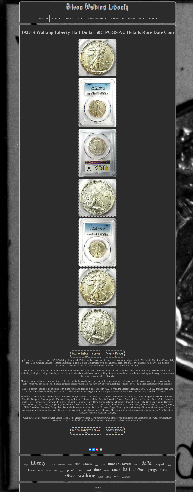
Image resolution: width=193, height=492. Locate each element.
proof (70, 470)
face (31, 470)
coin (116, 469)
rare (79, 470)
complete (61, 464)
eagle (26, 465)
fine (77, 464)
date (97, 470)
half (126, 469)
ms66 (106, 470)
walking (86, 475)
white (96, 465)
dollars (139, 469)
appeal (160, 464)
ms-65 (40, 470)
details (48, 471)
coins (87, 463)
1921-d (169, 465)
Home (97, 487)
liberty (38, 463)
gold (103, 464)
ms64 (136, 464)
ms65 (163, 470)
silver (70, 475)
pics (55, 471)
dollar (147, 463)
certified (126, 477)
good (100, 476)
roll (116, 476)
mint (88, 470)
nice (108, 476)
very (70, 464)
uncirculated (119, 464)
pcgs (152, 469)
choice (52, 464)
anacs (62, 471)
